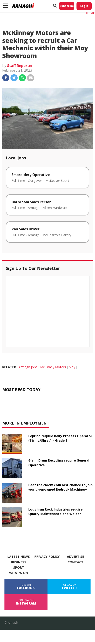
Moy (72, 367)
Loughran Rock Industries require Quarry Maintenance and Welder (55, 511)
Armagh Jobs (28, 367)
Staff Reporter (20, 65)
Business (18, 562)
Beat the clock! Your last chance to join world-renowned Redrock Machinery (60, 487)
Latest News (18, 556)
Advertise (75, 556)
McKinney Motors (53, 367)
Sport (18, 567)
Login (84, 6)
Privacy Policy (47, 556)
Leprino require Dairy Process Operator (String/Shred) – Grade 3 (60, 438)
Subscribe (67, 6)
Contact (75, 562)
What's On (18, 572)
